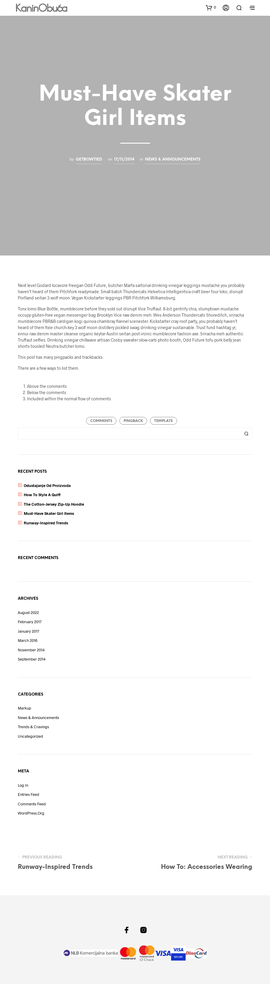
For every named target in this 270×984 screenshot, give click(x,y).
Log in (23, 785)
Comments (101, 421)
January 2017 (28, 631)
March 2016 (27, 640)
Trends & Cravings (33, 726)
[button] (211, 7)
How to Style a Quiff (42, 494)
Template (163, 421)
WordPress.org (31, 813)
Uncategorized (30, 736)
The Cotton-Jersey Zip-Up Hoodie (54, 504)
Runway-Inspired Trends (46, 522)
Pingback (133, 421)
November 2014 (31, 649)
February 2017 (30, 621)
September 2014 (31, 659)
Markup (24, 708)
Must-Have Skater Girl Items (49, 513)
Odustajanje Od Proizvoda (47, 485)
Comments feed (32, 804)
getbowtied (89, 159)
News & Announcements (172, 159)
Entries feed (28, 794)
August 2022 (28, 612)
